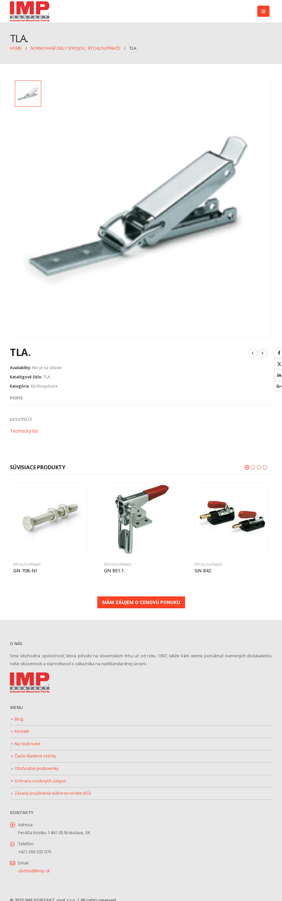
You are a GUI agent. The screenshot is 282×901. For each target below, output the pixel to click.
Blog (19, 715)
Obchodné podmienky (36, 764)
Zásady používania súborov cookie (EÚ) (53, 789)
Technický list (24, 428)
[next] (262, 350)
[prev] (252, 350)
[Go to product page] (50, 516)
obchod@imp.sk (34, 867)
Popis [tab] (16, 395)
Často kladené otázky (35, 752)
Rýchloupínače (44, 383)
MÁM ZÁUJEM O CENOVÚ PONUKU (141, 598)
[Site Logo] (29, 11)
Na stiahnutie (28, 740)
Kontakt (22, 727)
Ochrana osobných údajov (40, 777)
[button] (263, 11)
